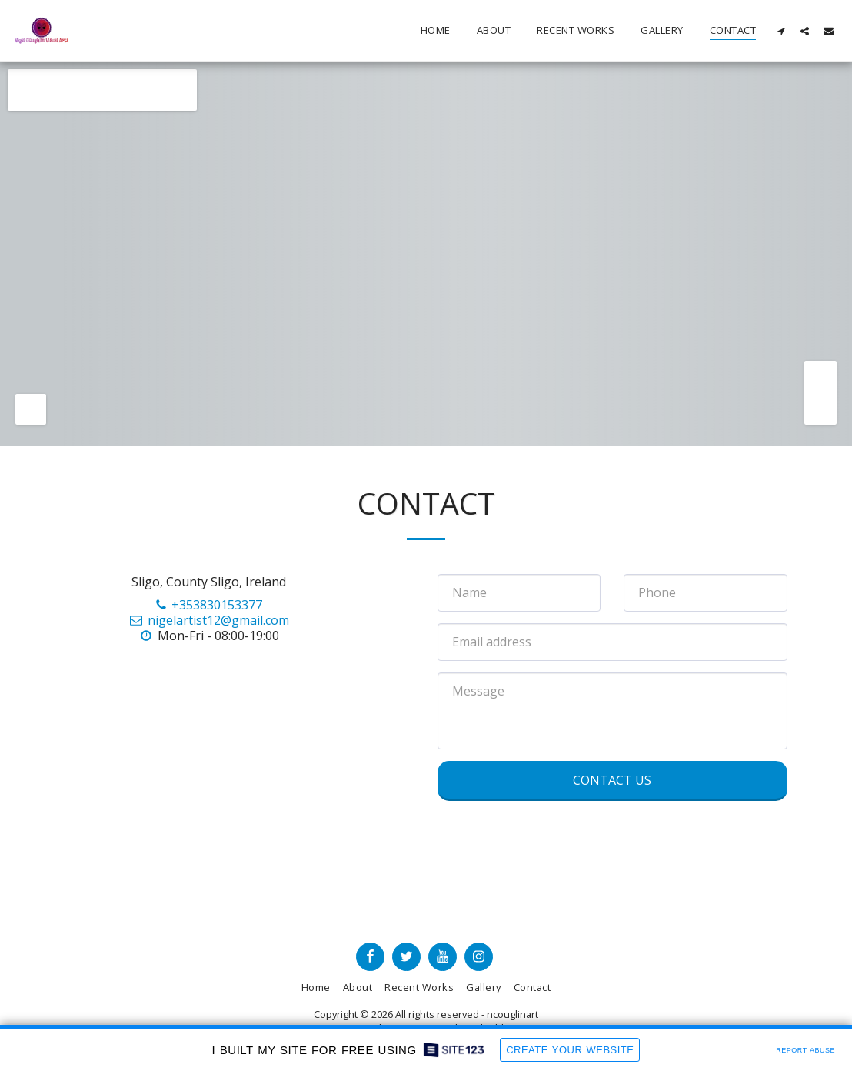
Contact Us (612, 780)
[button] (781, 30)
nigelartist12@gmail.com (208, 620)
